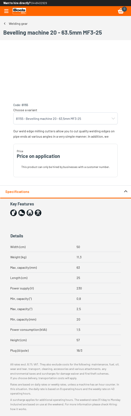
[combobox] (61, 118)
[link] (19, 11)
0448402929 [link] (39, 3)
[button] (113, 118)
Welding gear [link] (18, 23)
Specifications (66, 192)
